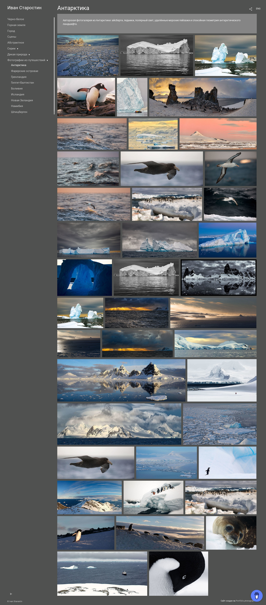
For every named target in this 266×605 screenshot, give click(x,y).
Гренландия (18, 77)
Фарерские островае (24, 71)
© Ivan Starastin (14, 601)
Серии (11, 48)
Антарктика (18, 65)
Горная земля (16, 25)
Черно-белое (15, 19)
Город (11, 31)
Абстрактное (15, 42)
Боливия (17, 88)
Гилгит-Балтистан (22, 82)
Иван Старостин (24, 7)
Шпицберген (19, 112)
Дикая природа (17, 54)
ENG (258, 8)
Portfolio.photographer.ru (247, 601)
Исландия (17, 94)
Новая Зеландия (22, 100)
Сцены (11, 36)
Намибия (17, 106)
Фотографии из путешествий (26, 60)
